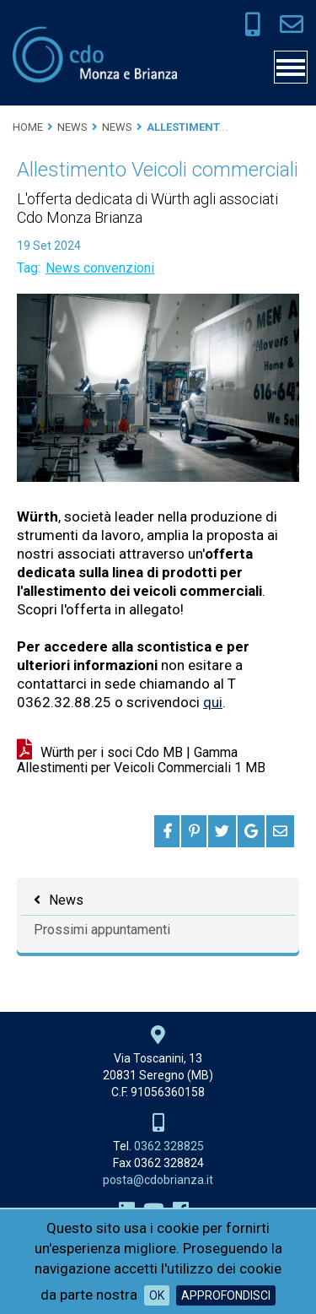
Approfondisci (225, 1295)
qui (212, 702)
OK (156, 1295)
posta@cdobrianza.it (158, 1180)
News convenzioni (100, 268)
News (66, 900)
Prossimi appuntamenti (102, 930)
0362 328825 (169, 1146)
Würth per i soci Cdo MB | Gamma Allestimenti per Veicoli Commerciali (141, 760)
